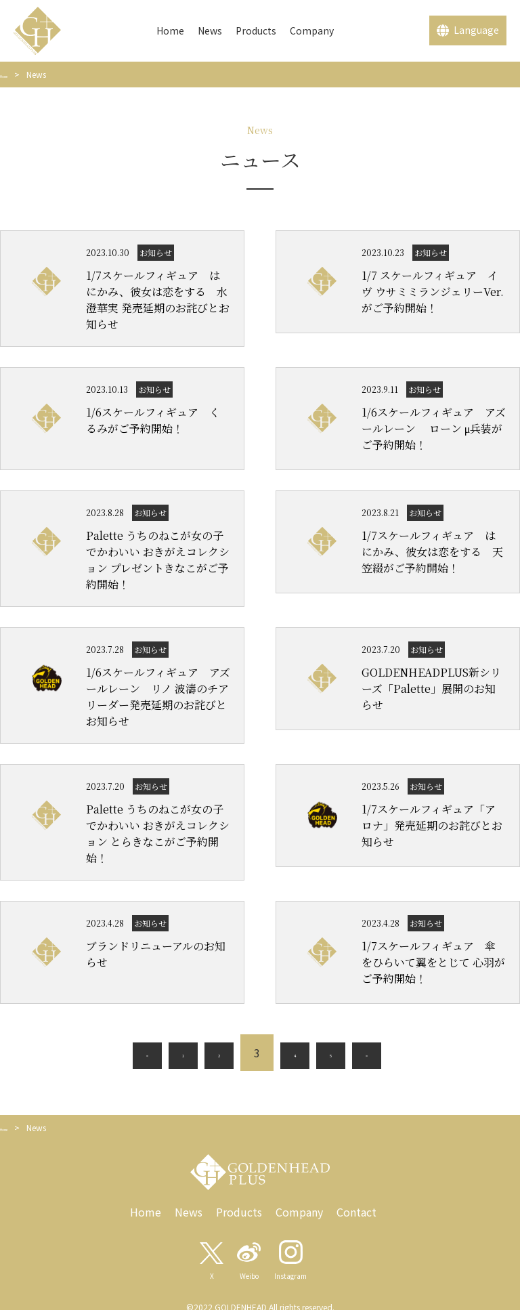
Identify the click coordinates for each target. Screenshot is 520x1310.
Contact (356, 1214)
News (210, 30)
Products (256, 30)
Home (170, 30)
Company (312, 30)
